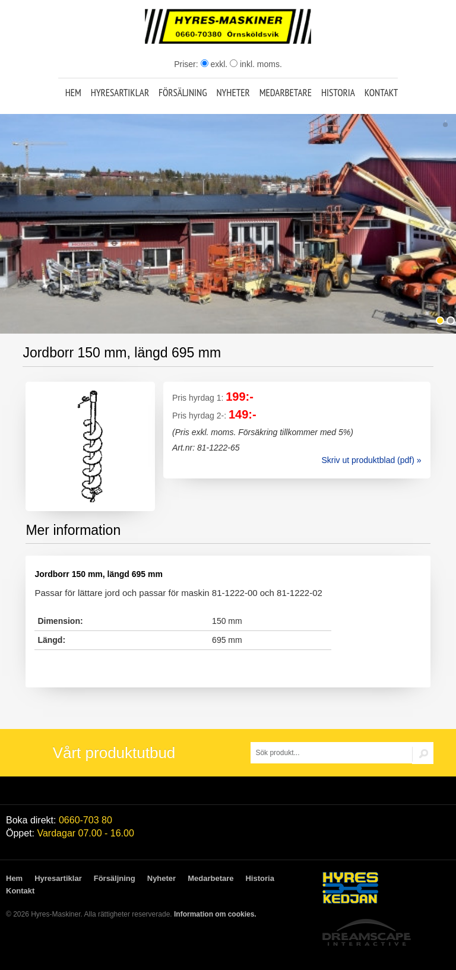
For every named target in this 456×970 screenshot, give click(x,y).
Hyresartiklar (120, 92)
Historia (338, 92)
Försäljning (183, 92)
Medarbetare (285, 92)
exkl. (214, 64)
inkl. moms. (256, 64)
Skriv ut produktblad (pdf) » (371, 460)
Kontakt (381, 92)
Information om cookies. (215, 914)
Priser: (187, 64)
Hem (73, 92)
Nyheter (232, 92)
